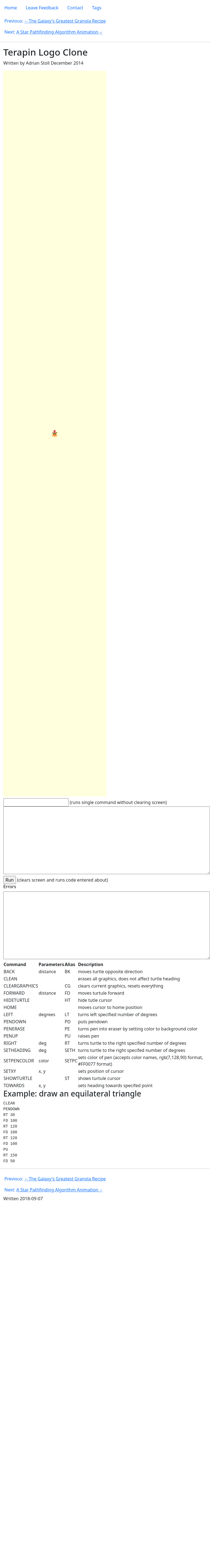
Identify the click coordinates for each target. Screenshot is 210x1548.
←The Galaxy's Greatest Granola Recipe (65, 21)
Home (10, 8)
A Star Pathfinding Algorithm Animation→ (60, 32)
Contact (75, 8)
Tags (96, 8)
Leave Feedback (42, 8)
